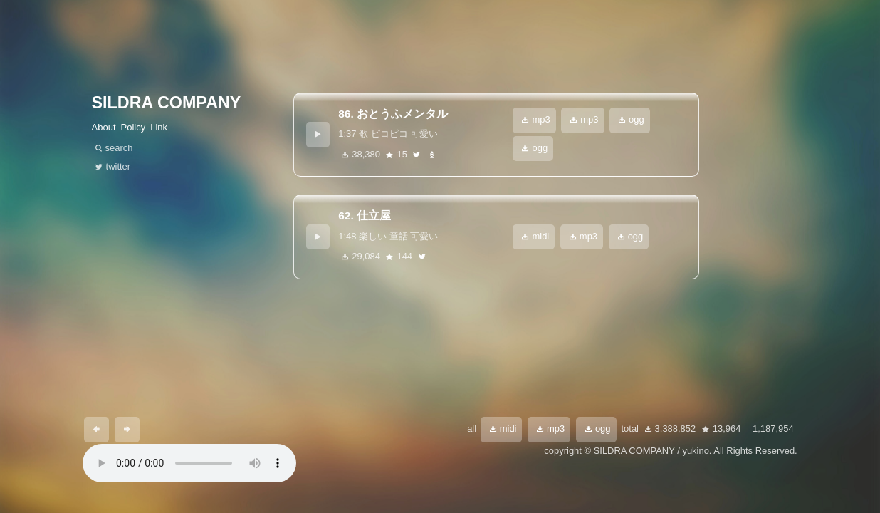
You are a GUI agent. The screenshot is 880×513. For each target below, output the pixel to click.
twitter (416, 155)
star (389, 155)
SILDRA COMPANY (166, 102)
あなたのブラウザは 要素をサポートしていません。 (189, 463)
